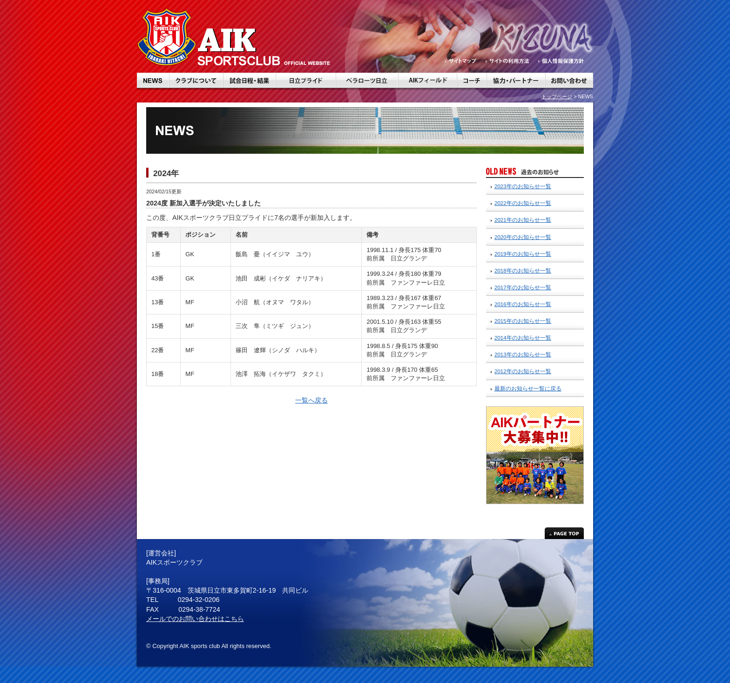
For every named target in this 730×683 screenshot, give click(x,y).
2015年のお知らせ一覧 (522, 321)
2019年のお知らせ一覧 (522, 254)
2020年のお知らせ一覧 (522, 237)
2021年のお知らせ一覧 (522, 220)
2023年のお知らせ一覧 (522, 186)
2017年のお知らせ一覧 (522, 287)
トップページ (556, 96)
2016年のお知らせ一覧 (522, 304)
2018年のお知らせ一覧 (522, 270)
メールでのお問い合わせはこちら (195, 618)
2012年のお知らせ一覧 (522, 371)
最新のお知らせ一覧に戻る (527, 388)
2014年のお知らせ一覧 (522, 338)
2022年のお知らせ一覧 (522, 203)
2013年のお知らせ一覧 (522, 354)
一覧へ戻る (311, 400)
